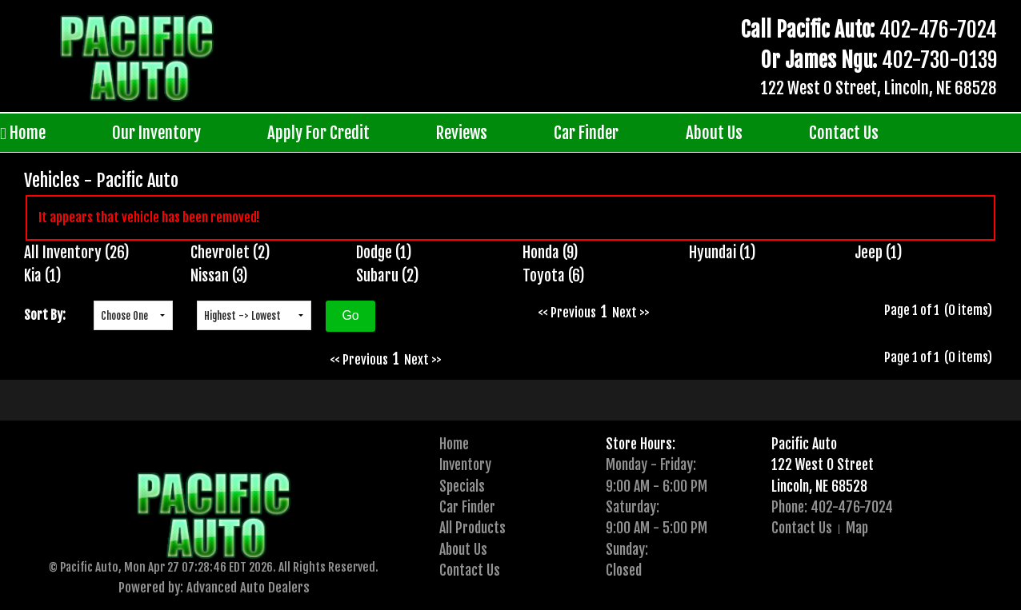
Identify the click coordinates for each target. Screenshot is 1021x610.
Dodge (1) (384, 252)
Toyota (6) (554, 275)
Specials (462, 486)
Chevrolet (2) (230, 252)
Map (857, 527)
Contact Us (844, 132)
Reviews (461, 132)
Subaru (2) (387, 275)
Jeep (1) (879, 252)
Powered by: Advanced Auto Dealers (214, 587)
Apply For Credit (318, 132)
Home (23, 133)
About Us (714, 132)
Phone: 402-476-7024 (832, 507)
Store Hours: (640, 444)
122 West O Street (822, 464)
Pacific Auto (804, 444)
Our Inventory (156, 132)
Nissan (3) (219, 275)
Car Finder (586, 132)
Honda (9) (551, 252)
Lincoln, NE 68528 (819, 486)
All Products (472, 527)
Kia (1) (43, 275)
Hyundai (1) (722, 252)
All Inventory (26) (77, 252)
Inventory (465, 464)
